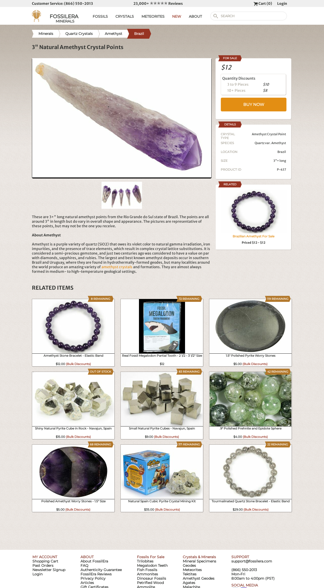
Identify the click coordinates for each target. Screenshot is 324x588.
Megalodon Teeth (152, 565)
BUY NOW (253, 104)
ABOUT (195, 16)
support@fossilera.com (251, 561)
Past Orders (42, 565)
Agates (189, 582)
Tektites (189, 574)
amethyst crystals (117, 267)
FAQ (84, 565)
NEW (176, 16)
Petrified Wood (150, 582)
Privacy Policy (93, 578)
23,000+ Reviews (158, 3)
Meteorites (192, 570)
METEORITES (153, 16)
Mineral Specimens (199, 561)
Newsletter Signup (48, 570)
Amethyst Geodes (198, 578)
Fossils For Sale (150, 557)
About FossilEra (94, 561)
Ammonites (147, 574)
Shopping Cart (45, 561)
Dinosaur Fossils (151, 578)
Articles (87, 582)
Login (282, 3)
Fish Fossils (147, 570)
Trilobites (145, 561)
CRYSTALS (124, 16)
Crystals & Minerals (199, 557)
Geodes (189, 565)
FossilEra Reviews (96, 574)
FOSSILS (100, 16)
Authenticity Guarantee (101, 570)
